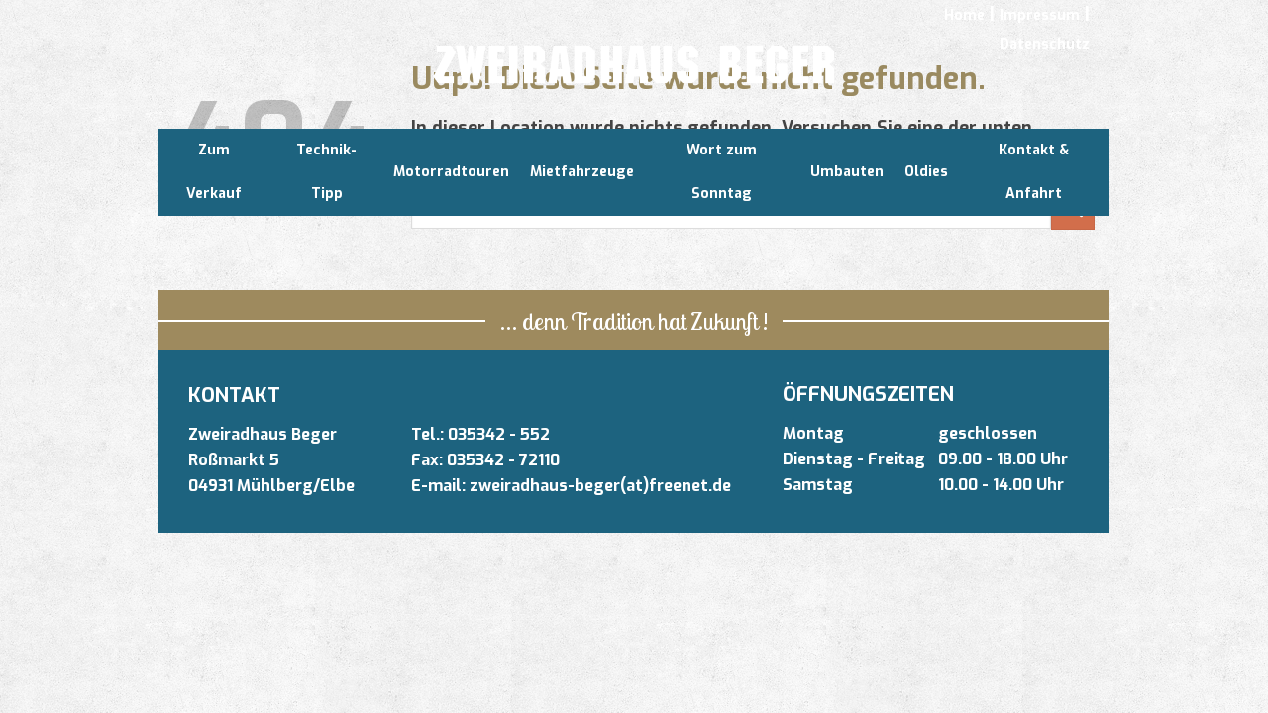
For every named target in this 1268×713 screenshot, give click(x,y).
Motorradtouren (451, 171)
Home (964, 15)
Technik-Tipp (326, 172)
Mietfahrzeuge (582, 171)
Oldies (926, 171)
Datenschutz (1045, 44)
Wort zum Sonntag (722, 172)
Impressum (1040, 15)
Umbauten (847, 171)
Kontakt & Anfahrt (1034, 172)
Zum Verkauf (214, 172)
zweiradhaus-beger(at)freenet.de (600, 485)
